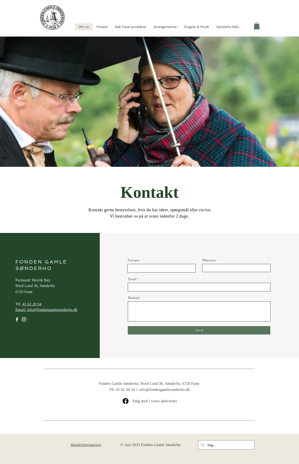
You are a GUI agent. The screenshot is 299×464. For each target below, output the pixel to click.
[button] (257, 25)
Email (132, 279)
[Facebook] (17, 319)
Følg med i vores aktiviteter (155, 401)
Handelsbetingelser (86, 445)
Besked (133, 297)
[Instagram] (24, 319)
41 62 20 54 (31, 304)
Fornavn (133, 260)
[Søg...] (225, 445)
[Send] (199, 330)
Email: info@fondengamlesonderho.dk (46, 310)
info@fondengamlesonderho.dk (164, 390)
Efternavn (209, 260)
